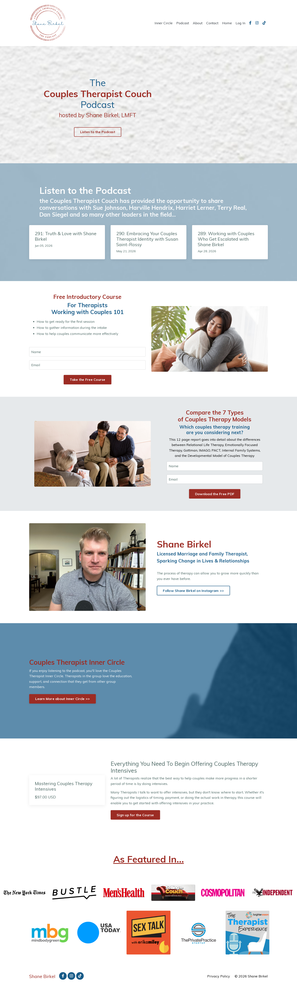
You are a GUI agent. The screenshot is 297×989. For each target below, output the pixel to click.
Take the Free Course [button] (87, 380)
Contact (212, 23)
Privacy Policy (218, 979)
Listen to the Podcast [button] (97, 132)
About (197, 23)
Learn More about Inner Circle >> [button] (63, 701)
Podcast (182, 23)
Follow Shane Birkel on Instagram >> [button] (193, 591)
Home (227, 23)
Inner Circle (164, 23)
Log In (240, 23)
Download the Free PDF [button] (214, 495)
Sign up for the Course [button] (135, 818)
